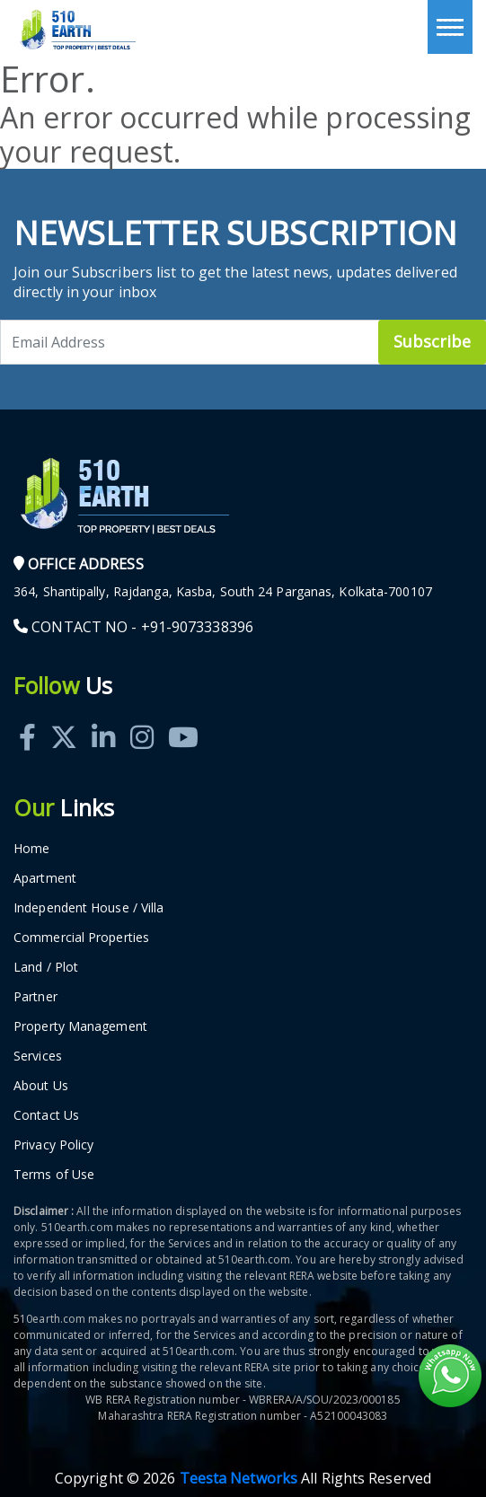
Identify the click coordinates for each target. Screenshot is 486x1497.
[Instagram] (142, 717)
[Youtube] (183, 717)
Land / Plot (45, 966)
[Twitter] (64, 717)
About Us (40, 1085)
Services (37, 1055)
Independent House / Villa (88, 907)
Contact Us (46, 1114)
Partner (35, 996)
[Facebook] (27, 717)
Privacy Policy (53, 1144)
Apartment (44, 877)
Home (31, 848)
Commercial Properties (81, 937)
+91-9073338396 (197, 627)
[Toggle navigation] (450, 27)
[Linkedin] (103, 717)
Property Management (80, 1026)
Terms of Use (53, 1174)
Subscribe (432, 341)
